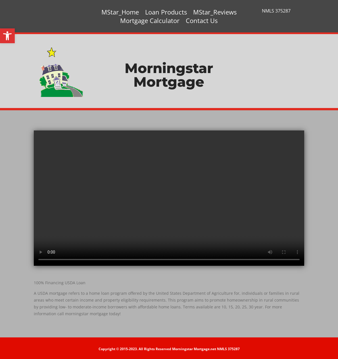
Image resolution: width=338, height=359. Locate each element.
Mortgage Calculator (150, 21)
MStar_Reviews (215, 13)
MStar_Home (120, 13)
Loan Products (166, 13)
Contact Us (202, 21)
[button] (7, 35)
